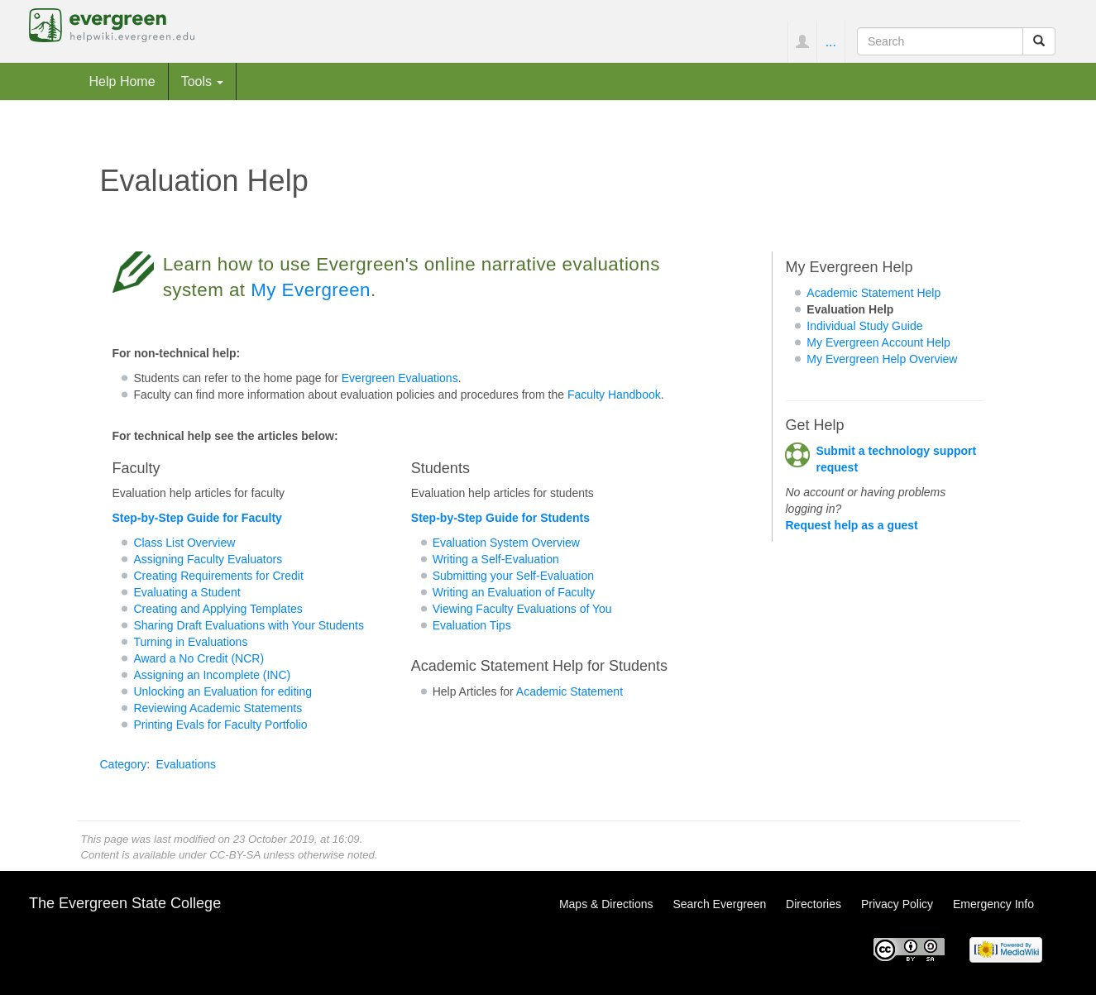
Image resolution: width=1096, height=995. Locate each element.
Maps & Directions (606, 904)
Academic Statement (569, 691)
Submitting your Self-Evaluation (513, 575)
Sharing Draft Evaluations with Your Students (248, 625)
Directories (813, 904)
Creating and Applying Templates (217, 608)
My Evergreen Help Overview (881, 359)
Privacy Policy (897, 904)
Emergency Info (993, 904)
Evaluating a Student (186, 592)
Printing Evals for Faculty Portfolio (220, 724)
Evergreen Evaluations (400, 378)
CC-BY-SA (234, 855)
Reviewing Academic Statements (217, 708)
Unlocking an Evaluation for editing (222, 691)
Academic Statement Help (873, 292)
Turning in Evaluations (190, 641)
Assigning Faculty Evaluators (207, 559)
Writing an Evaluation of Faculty (514, 592)
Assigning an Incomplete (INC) (211, 675)
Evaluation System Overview (506, 542)
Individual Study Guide (864, 325)
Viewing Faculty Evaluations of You (522, 608)
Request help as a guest (851, 525)
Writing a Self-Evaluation (496, 559)
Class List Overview (184, 542)
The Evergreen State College (125, 903)
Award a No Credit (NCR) (198, 658)
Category (123, 764)
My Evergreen (311, 290)
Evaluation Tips (472, 625)
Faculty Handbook (614, 394)
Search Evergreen (719, 904)
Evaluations (186, 764)
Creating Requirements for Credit (218, 575)
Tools (202, 81)
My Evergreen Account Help (878, 342)
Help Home (122, 81)
